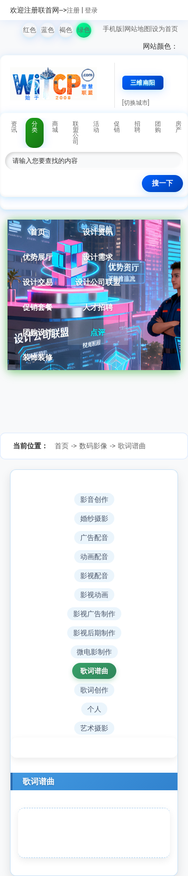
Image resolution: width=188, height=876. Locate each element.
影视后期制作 (94, 633)
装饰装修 (38, 357)
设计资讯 (98, 232)
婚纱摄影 (94, 518)
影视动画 (94, 595)
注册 (73, 10)
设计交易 (38, 282)
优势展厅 (38, 257)
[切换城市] (135, 102)
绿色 (83, 30)
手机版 (112, 29)
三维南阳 (142, 82)
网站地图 (137, 29)
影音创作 (94, 499)
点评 (97, 332)
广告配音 (94, 538)
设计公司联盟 (97, 282)
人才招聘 (98, 307)
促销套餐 (38, 307)
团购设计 (38, 332)
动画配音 (94, 557)
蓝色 (47, 30)
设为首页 (165, 29)
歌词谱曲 (132, 446)
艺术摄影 (94, 728)
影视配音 (94, 576)
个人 (94, 709)
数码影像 (93, 446)
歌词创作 (94, 690)
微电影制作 (94, 652)
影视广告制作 (94, 614)
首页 (37, 232)
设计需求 (98, 257)
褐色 (65, 30)
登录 (91, 10)
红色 (29, 30)
